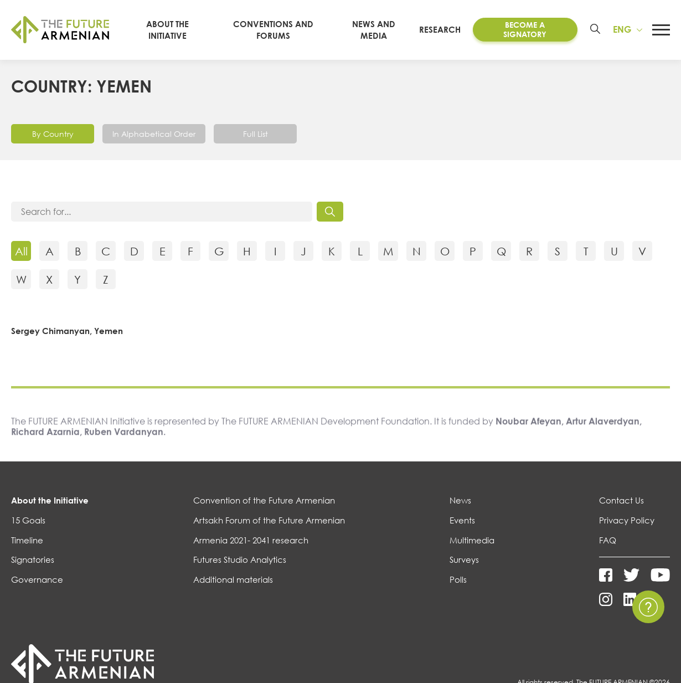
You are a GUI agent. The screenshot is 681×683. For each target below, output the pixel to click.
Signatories (32, 559)
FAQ (607, 540)
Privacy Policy (626, 520)
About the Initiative (50, 500)
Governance (37, 579)
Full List (255, 133)
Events (462, 520)
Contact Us (621, 500)
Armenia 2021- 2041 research (250, 540)
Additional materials (233, 579)
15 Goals (28, 520)
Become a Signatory (525, 29)
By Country (53, 133)
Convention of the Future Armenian (264, 500)
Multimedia (472, 540)
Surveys (464, 559)
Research (442, 29)
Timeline (27, 540)
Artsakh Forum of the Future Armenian (269, 520)
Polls (458, 579)
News (460, 500)
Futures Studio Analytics (239, 559)
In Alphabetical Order (153, 133)
